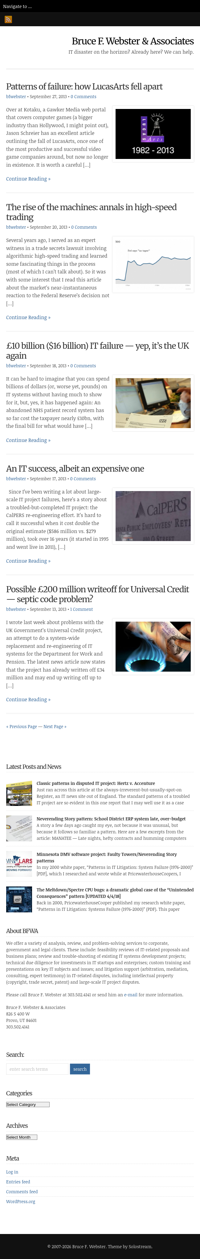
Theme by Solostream (129, 1246)
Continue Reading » (28, 178)
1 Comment (81, 609)
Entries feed (18, 1182)
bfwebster (16, 96)
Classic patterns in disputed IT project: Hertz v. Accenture (96, 783)
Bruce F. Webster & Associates (133, 41)
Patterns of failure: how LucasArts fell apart (84, 86)
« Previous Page (21, 726)
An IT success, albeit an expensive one (75, 469)
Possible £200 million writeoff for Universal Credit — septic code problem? (97, 594)
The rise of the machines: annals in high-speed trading (91, 212)
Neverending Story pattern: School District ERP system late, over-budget (111, 819)
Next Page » (55, 726)
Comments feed (22, 1191)
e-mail (130, 995)
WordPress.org (20, 1201)
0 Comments (83, 96)
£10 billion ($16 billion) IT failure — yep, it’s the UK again (97, 351)
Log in (12, 1172)
